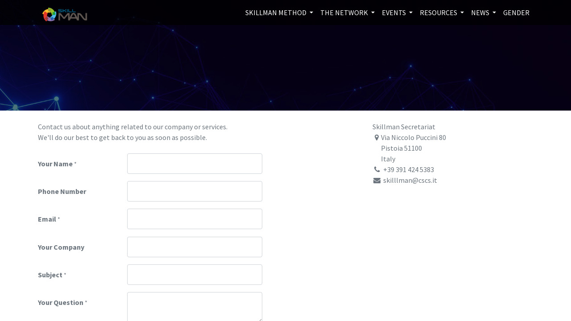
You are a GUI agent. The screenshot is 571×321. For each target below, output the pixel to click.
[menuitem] (516, 12)
